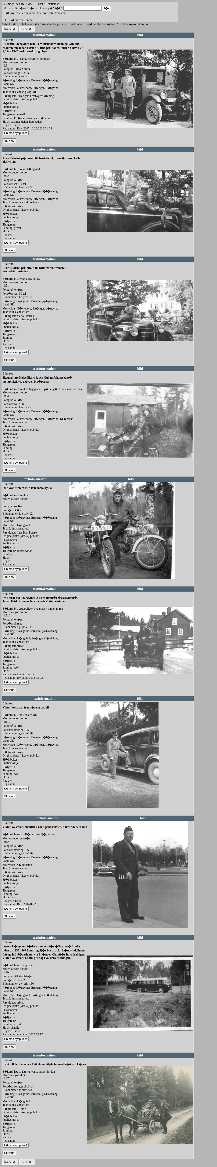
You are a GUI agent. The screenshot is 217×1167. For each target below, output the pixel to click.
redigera (92, 132)
